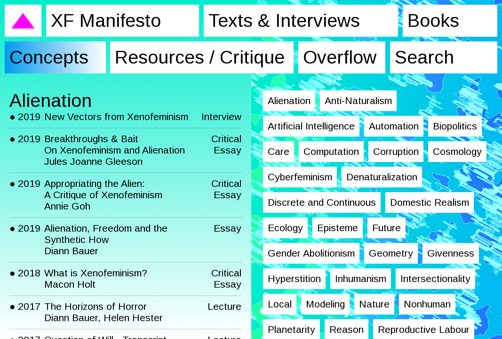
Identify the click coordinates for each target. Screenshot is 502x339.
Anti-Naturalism (358, 100)
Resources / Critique (200, 57)
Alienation (289, 100)
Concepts (48, 57)
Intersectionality (435, 278)
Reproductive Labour (424, 329)
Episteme (337, 227)
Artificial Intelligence (311, 126)
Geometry (391, 253)
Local (280, 304)
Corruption (396, 151)
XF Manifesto (106, 20)
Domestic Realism (429, 202)
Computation (331, 151)
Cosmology (457, 151)
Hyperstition (294, 278)
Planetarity (291, 329)
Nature (374, 304)
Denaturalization (381, 176)
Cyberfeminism (300, 176)
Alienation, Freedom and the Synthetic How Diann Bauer (105, 239)
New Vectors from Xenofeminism (116, 116)
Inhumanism (360, 278)
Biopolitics (455, 126)
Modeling (325, 304)
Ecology (285, 227)
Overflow (339, 57)
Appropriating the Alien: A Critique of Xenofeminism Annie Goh (103, 194)
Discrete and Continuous (322, 202)
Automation (394, 126)
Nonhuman (427, 304)
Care (278, 151)
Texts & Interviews (284, 20)
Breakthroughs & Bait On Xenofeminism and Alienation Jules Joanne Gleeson (114, 150)
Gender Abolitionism (311, 253)
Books (433, 20)
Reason (346, 329)
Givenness (450, 253)
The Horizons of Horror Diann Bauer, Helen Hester (103, 312)
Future (386, 227)
